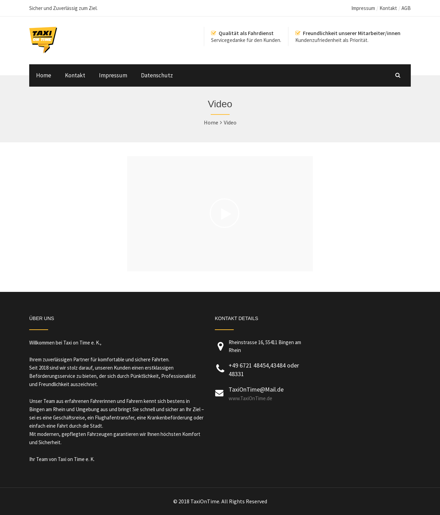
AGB (406, 8)
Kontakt (388, 8)
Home (43, 75)
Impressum (363, 8)
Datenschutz (157, 75)
